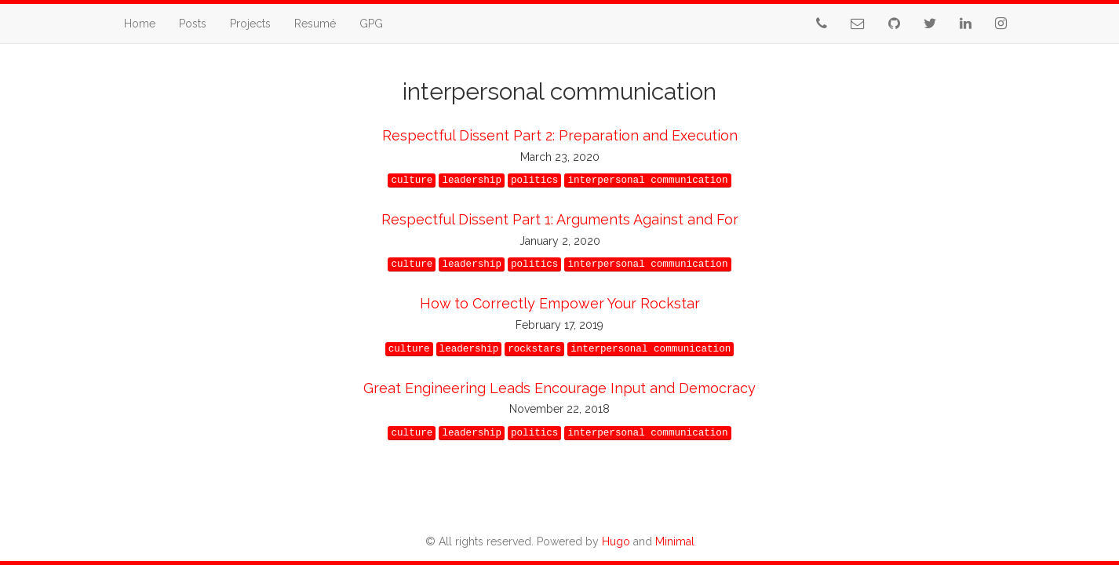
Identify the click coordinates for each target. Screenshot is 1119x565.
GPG (371, 23)
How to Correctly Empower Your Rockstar (560, 303)
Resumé (315, 23)
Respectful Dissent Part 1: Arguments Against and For (559, 219)
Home (139, 23)
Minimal (674, 541)
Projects (250, 23)
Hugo (616, 541)
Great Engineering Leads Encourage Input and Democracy (559, 388)
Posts (192, 23)
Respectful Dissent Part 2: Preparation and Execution (560, 135)
